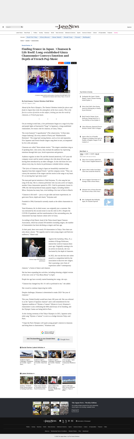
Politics (35, 32)
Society (41, 32)
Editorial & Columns (70, 32)
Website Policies (73, 431)
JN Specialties (102, 32)
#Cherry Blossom (45, 37)
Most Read (27, 32)
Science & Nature (86, 32)
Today (81, 154)
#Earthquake (86, 37)
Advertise (85, 431)
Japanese (129, 27)
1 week (86, 154)
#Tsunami (77, 37)
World (52, 32)
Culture (95, 32)
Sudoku (116, 32)
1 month (92, 154)
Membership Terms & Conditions (59, 431)
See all (97, 154)
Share (68, 63)
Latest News (19, 32)
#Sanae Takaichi (56, 37)
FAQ (80, 431)
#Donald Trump (68, 37)
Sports (78, 32)
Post (62, 63)
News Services (59, 32)
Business (47, 32)
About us (47, 431)
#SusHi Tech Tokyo (32, 37)
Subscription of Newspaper (83, 421)
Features (110, 32)
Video (105, 426)
